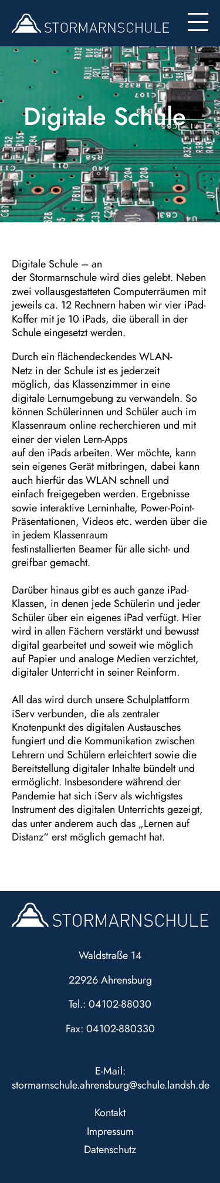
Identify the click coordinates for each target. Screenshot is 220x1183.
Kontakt (110, 1112)
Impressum (110, 1131)
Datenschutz (110, 1149)
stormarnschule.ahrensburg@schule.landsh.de (110, 1085)
